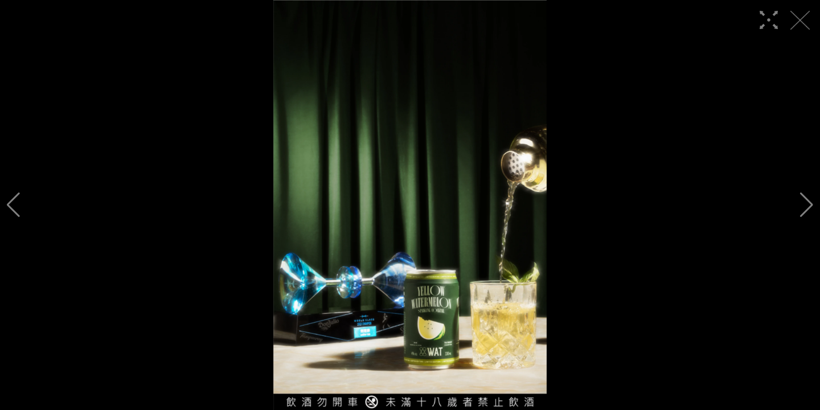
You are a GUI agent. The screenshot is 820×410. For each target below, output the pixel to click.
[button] (13, 205)
